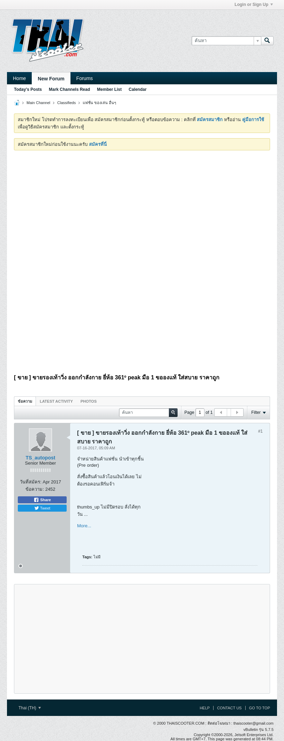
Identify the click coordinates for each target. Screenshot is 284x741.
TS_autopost (40, 457)
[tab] (25, 401)
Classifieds (66, 103)
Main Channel (38, 103)
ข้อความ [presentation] (25, 401)
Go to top (259, 708)
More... (84, 525)
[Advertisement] (142, 208)
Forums (84, 78)
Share (42, 500)
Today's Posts (28, 89)
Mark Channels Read (69, 89)
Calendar (138, 89)
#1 (260, 431)
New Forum (51, 78)
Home (19, 78)
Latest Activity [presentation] (56, 401)
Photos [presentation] (89, 401)
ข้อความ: (34, 489)
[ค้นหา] (226, 40)
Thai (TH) (29, 707)
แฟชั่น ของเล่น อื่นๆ (99, 103)
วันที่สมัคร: (31, 481)
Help (205, 708)
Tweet (42, 508)
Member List (109, 89)
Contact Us (229, 708)
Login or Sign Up (253, 4)
